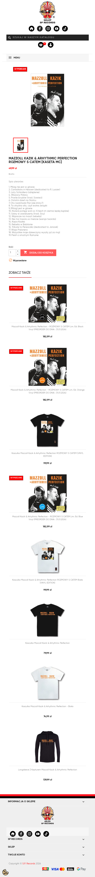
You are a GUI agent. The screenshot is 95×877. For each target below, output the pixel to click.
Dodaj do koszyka (38, 252)
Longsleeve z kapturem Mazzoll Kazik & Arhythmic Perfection (47, 770)
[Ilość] (12, 252)
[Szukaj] (48, 38)
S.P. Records (28, 863)
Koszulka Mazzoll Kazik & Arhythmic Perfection (47, 643)
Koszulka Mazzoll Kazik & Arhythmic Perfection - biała (47, 706)
